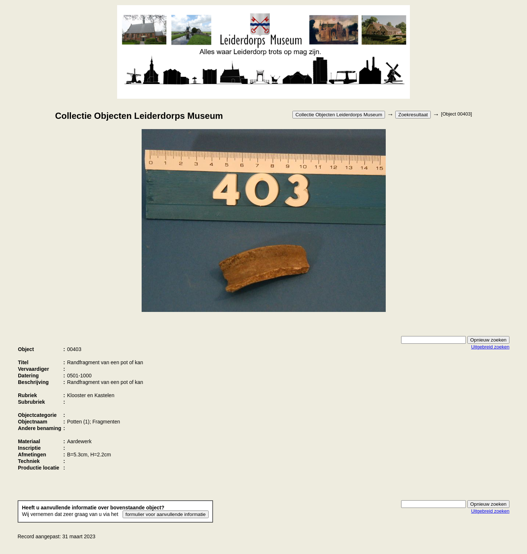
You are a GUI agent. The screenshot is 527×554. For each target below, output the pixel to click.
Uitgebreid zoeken (490, 347)
